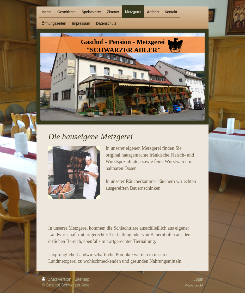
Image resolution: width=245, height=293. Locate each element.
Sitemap (82, 279)
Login (198, 279)
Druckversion (57, 279)
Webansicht (194, 285)
